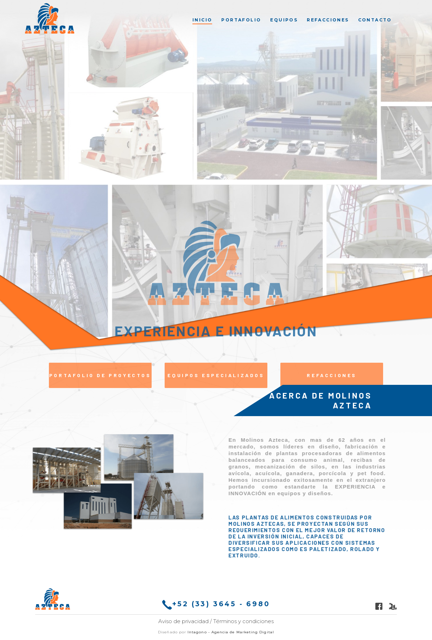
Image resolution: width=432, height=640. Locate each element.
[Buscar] (403, 19)
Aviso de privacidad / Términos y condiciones (216, 621)
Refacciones (332, 375)
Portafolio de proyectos (100, 375)
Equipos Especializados (215, 375)
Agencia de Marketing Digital (242, 632)
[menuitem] (202, 19)
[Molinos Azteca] (49, 18)
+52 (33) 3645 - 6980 (216, 605)
